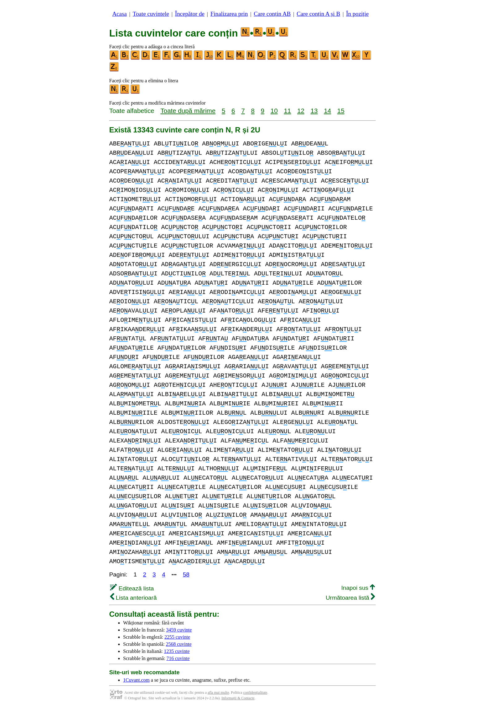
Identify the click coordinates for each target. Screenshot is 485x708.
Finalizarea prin (229, 14)
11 (287, 110)
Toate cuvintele (151, 14)
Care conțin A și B (318, 14)
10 (274, 110)
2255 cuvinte (177, 637)
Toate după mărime (188, 110)
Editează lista (132, 588)
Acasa (119, 14)
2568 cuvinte (178, 644)
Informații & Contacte (238, 698)
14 (327, 110)
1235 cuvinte (177, 651)
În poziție (357, 14)
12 (300, 110)
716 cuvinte (178, 658)
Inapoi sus (358, 588)
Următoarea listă (350, 597)
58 (186, 574)
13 (314, 110)
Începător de (189, 14)
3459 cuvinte (179, 629)
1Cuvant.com (136, 680)
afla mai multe (218, 692)
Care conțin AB (272, 14)
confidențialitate (255, 692)
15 (340, 110)
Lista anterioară (133, 597)
